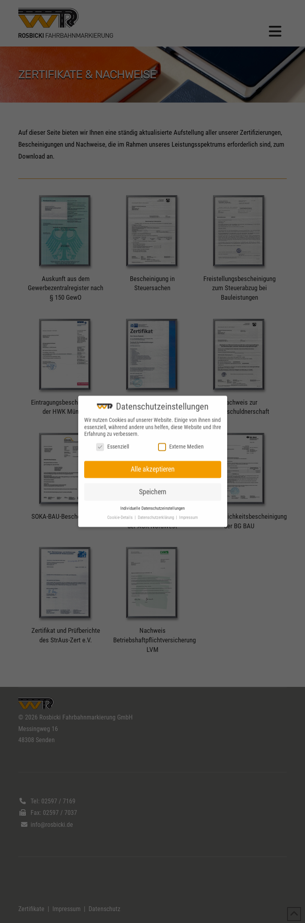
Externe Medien (181, 441)
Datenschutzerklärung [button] (156, 511)
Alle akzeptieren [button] (153, 463)
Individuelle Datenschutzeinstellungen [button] (152, 502)
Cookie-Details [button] (120, 511)
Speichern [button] (152, 486)
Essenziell (112, 441)
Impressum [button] (188, 511)
